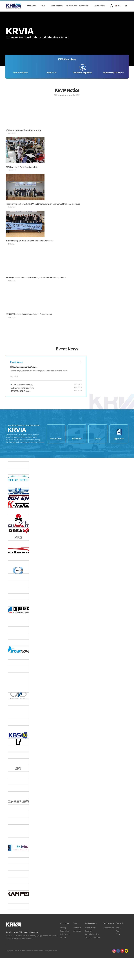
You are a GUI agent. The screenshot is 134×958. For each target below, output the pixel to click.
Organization (64, 931)
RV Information (108, 927)
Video (118, 934)
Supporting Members (113, 72)
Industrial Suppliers (82, 72)
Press (117, 931)
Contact (98, 438)
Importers (52, 72)
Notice (118, 927)
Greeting (63, 927)
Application (119, 438)
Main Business (56, 438)
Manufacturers (20, 72)
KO (119, 5)
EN (126, 5)
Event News (77, 438)
